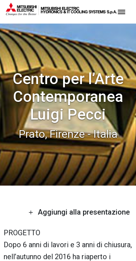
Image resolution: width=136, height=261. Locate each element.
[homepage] (61, 12)
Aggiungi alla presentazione (79, 212)
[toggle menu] (121, 11)
